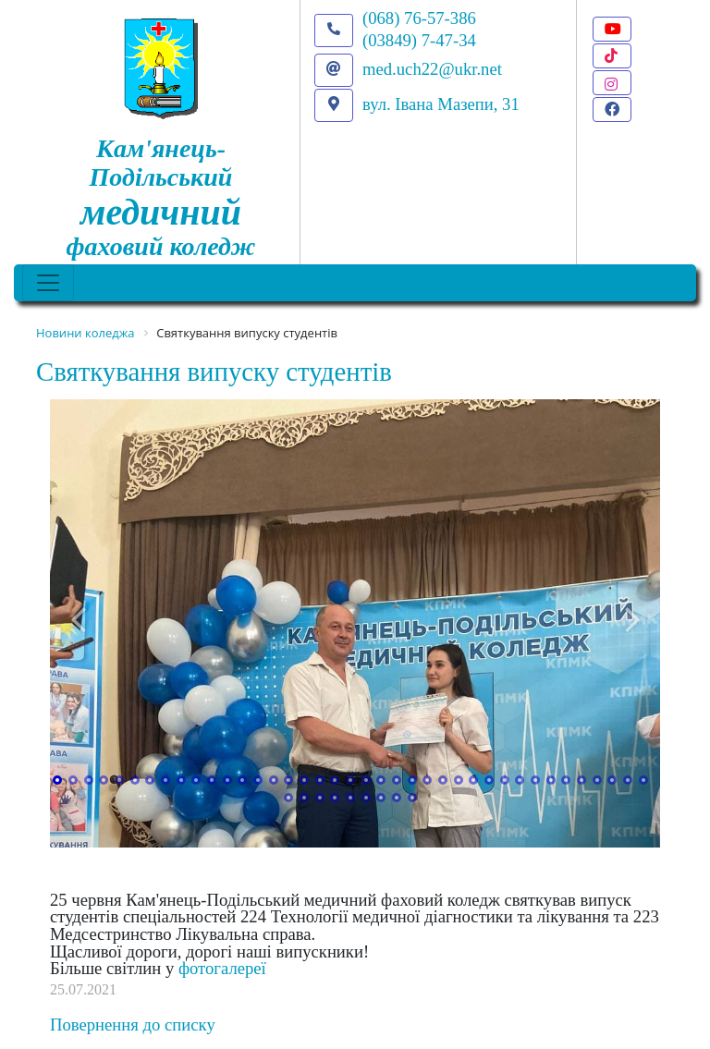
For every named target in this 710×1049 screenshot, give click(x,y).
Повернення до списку (132, 1024)
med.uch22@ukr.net (432, 69)
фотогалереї (222, 968)
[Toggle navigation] (48, 282)
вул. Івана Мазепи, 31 (441, 104)
